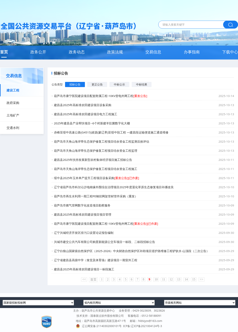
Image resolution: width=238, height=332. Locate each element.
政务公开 (38, 52)
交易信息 (153, 52)
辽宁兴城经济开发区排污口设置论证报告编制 (83, 233)
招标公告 (75, 84)
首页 (4, 52)
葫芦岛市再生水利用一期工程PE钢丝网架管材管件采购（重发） (96, 196)
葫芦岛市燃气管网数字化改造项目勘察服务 (82, 205)
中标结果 (141, 84)
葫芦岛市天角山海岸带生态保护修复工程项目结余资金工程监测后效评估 (101, 141)
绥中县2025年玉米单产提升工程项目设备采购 (96, 178)
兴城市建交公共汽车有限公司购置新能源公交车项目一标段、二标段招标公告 (104, 242)
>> (201, 279)
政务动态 (77, 52)
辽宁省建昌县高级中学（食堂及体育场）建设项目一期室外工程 (95, 260)
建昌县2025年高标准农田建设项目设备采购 (82, 105)
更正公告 (97, 84)
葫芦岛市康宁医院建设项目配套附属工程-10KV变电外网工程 (100, 96)
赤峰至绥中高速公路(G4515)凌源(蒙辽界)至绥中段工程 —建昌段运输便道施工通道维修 (111, 132)
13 (178, 279)
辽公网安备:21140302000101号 (99, 326)
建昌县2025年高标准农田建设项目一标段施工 (84, 269)
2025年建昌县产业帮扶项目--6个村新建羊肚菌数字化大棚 (92, 123)
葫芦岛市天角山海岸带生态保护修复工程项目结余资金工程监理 (95, 151)
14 (186, 279)
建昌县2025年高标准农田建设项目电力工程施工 (85, 114)
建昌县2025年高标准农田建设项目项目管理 (82, 214)
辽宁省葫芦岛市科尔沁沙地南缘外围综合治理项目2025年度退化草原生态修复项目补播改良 (114, 187)
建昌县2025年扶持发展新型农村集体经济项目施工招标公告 (93, 160)
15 (193, 279)
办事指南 (192, 52)
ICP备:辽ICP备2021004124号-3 (142, 326)
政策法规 (115, 52)
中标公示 (119, 84)
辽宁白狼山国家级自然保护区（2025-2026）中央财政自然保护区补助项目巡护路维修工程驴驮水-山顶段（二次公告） (131, 251)
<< (84, 279)
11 (163, 279)
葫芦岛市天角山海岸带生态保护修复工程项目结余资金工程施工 (95, 169)
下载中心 (230, 52)
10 (156, 279)
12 (171, 279)
